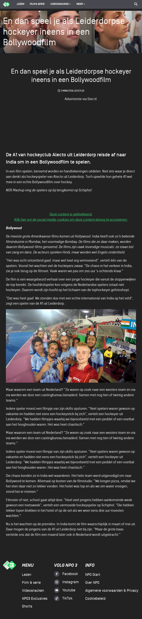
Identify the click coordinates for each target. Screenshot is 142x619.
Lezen (20, 4)
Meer (80, 4)
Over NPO (92, 583)
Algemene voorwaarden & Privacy (111, 591)
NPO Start (92, 575)
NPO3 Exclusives (34, 599)
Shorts (27, 606)
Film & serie (37, 4)
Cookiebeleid (95, 599)
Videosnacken (59, 4)
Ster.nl (92, 99)
